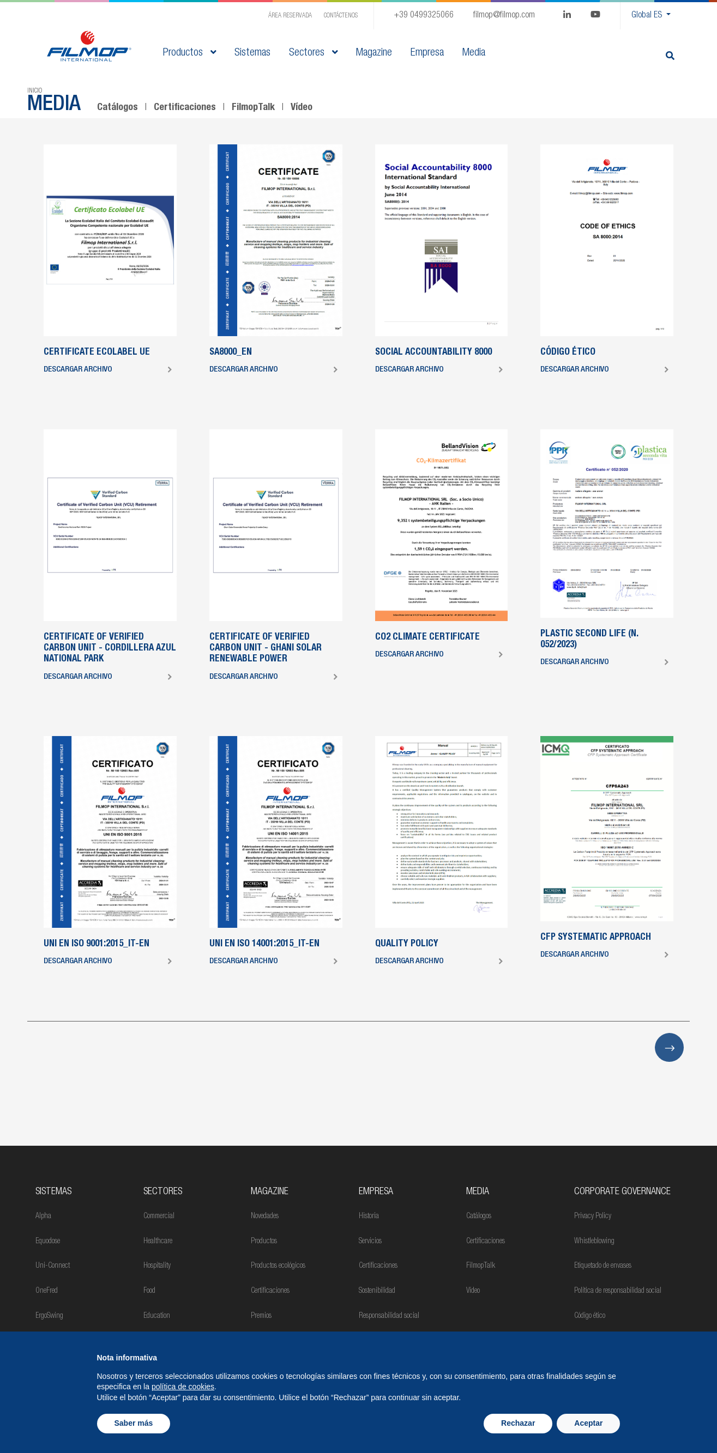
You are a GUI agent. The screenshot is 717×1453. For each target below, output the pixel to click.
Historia (369, 1216)
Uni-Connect (52, 1266)
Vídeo (301, 108)
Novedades (265, 1216)
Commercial (158, 1216)
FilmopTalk (253, 108)
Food (149, 1291)
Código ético (589, 1316)
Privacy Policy (592, 1216)
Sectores (313, 53)
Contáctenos (341, 16)
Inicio (34, 91)
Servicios (370, 1241)
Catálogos (117, 108)
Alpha (43, 1216)
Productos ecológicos (278, 1266)
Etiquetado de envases (602, 1266)
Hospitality (157, 1266)
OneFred (46, 1291)
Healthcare (157, 1241)
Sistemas (53, 1192)
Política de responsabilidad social (617, 1291)
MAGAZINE (269, 1192)
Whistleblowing (594, 1241)
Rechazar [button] (518, 1423)
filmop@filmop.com (504, 15)
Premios (261, 1316)
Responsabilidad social (389, 1316)
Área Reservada (290, 16)
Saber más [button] (134, 1423)
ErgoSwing (49, 1316)
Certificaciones (185, 108)
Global (647, 15)
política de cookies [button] (183, 1386)
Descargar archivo (78, 370)
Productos (189, 53)
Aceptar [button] (588, 1423)
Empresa (376, 1192)
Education (156, 1316)
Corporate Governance (622, 1192)
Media (477, 1192)
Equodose (47, 1241)
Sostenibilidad (377, 1291)
